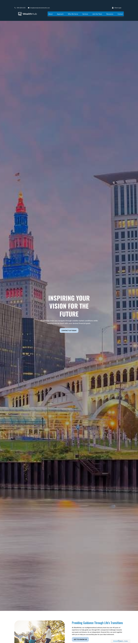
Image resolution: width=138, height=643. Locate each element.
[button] (50, 8)
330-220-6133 (19, 2)
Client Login (116, 2)
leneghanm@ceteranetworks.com (39, 2)
